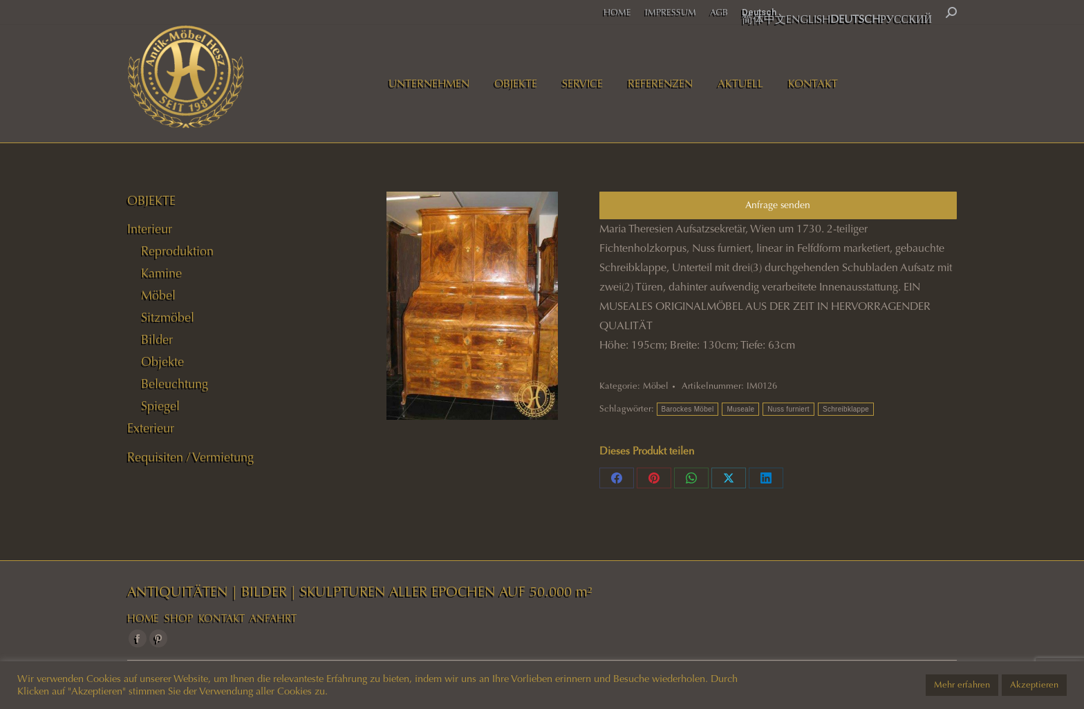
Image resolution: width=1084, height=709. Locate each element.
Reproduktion (177, 251)
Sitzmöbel (167, 317)
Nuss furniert (788, 409)
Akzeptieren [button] (1034, 684)
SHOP (179, 618)
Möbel (656, 386)
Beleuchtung (174, 384)
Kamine (161, 273)
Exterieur (150, 428)
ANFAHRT (273, 618)
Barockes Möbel (688, 409)
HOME (143, 618)
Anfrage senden (777, 205)
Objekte (162, 361)
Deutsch (759, 12)
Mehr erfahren (962, 684)
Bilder (157, 339)
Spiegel (160, 406)
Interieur (149, 229)
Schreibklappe (846, 409)
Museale (740, 409)
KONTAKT (221, 618)
